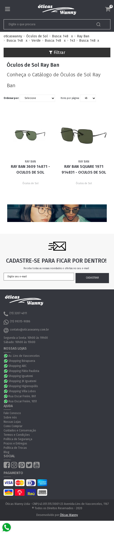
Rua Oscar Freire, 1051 (22, 401)
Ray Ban (83, 36)
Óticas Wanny (69, 515)
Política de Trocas (15, 447)
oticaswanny (13, 36)
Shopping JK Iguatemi (22, 381)
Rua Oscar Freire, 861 (22, 396)
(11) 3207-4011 (15, 314)
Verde (36, 41)
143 (72, 41)
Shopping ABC (17, 366)
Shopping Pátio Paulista (23, 371)
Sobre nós (10, 417)
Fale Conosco (12, 413)
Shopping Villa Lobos (22, 391)
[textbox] (46, 24)
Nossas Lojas (12, 421)
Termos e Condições (17, 434)
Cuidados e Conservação (20, 430)
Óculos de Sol (37, 36)
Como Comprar (13, 426)
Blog (6, 452)
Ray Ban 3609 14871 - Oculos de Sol (30, 169)
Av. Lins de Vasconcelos (24, 356)
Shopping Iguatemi (20, 376)
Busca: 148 (60, 36)
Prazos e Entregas (15, 443)
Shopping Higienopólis (23, 386)
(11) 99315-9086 (17, 322)
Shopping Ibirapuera (21, 361)
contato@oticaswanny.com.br (26, 330)
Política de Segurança (18, 439)
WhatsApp (6, 356)
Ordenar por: (11, 98)
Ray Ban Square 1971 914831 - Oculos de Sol (84, 169)
